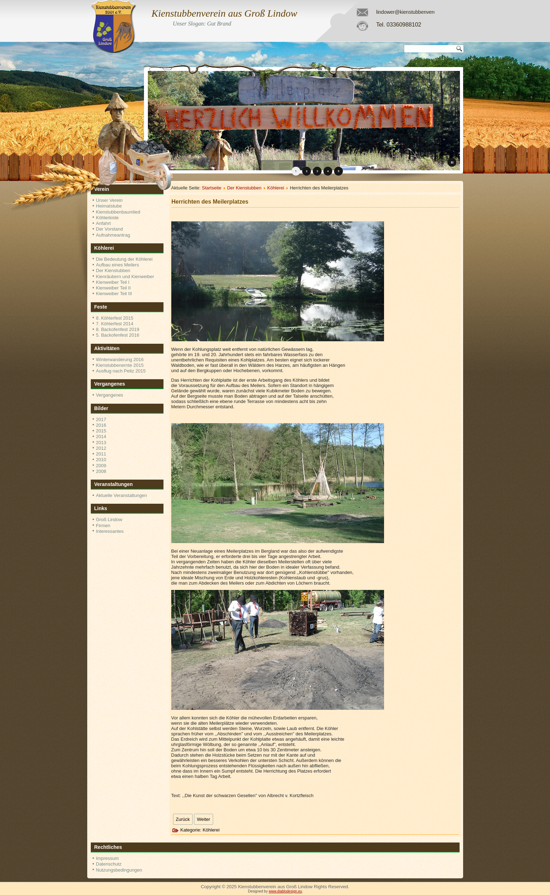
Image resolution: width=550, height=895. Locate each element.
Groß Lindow (109, 519)
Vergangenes (109, 395)
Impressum (107, 858)
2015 (101, 430)
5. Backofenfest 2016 (117, 335)
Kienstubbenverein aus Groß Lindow (224, 13)
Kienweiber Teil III (114, 293)
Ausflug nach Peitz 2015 (121, 371)
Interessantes (110, 531)
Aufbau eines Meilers (117, 264)
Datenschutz (109, 864)
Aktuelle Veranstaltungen (121, 495)
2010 (101, 459)
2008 (101, 471)
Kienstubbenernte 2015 (120, 365)
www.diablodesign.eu (285, 891)
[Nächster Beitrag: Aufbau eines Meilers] (203, 819)
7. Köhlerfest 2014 (115, 323)
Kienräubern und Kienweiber (125, 276)
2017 (101, 419)
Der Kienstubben (113, 270)
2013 (101, 442)
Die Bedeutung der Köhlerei (124, 259)
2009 (101, 465)
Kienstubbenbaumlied (118, 212)
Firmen (103, 525)
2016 (101, 425)
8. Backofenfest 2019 (117, 329)
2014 (101, 436)
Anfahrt (103, 223)
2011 (101, 454)
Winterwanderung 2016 (120, 359)
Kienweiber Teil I (112, 282)
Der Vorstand (109, 229)
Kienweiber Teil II (113, 288)
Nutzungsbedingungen (119, 870)
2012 (101, 448)
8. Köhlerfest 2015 (115, 318)
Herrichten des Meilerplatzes (210, 202)
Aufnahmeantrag (113, 235)
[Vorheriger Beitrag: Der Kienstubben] (183, 819)
